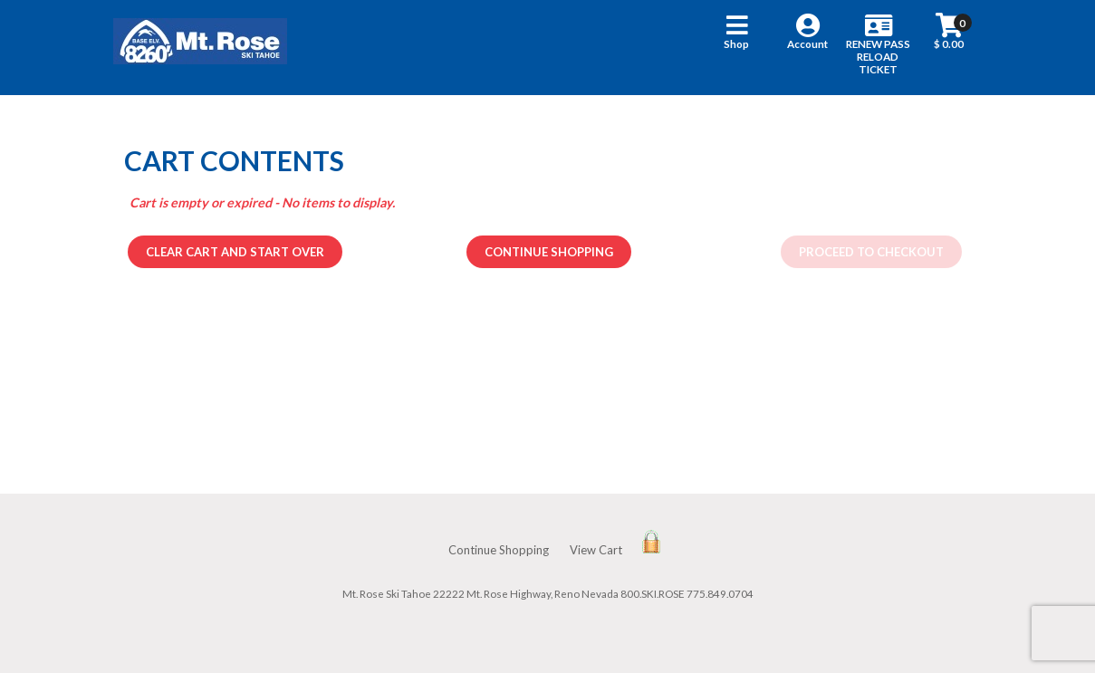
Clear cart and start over (235, 252)
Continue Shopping (549, 252)
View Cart (596, 550)
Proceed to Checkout (871, 252)
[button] (737, 47)
